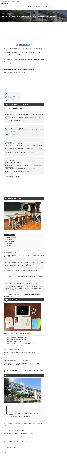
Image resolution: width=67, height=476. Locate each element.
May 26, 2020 (31, 152)
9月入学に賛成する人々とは (10, 97)
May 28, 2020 (22, 120)
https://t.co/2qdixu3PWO (11, 131)
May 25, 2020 (26, 171)
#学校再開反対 (34, 129)
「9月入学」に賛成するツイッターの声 (12, 96)
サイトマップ (47, 6)
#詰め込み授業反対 (9, 167)
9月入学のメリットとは (9, 99)
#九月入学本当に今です (9, 142)
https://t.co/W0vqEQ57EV (35, 117)
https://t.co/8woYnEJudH (30, 168)
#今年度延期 (8, 150)
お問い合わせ (38, 6)
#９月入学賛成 (33, 148)
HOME (19, 6)
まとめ (6, 100)
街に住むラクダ (5, 3)
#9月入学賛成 (34, 165)
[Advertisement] (33, 31)
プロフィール (29, 6)
